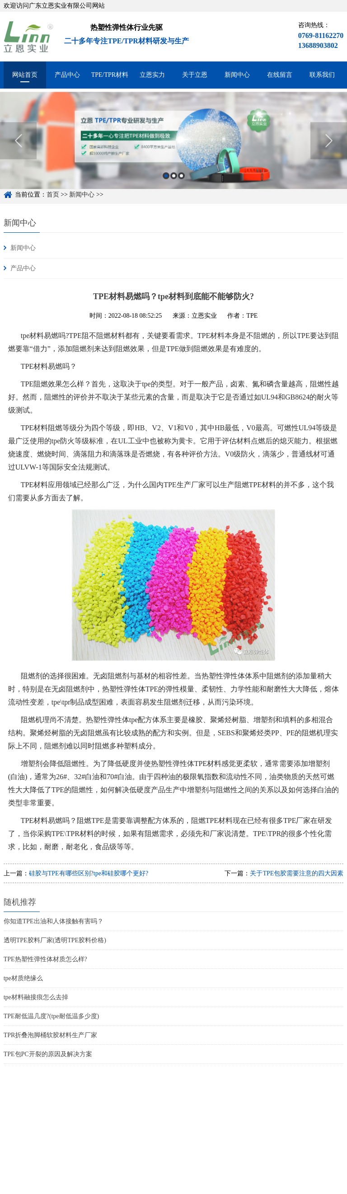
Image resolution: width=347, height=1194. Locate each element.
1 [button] (166, 182)
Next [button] (328, 147)
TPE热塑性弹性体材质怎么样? (45, 959)
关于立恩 (194, 74)
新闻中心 (237, 74)
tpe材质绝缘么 (23, 978)
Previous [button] (18, 147)
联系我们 (322, 74)
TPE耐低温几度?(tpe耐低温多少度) (51, 1016)
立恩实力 (152, 74)
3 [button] (181, 182)
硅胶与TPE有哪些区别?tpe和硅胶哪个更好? (88, 873)
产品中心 (67, 74)
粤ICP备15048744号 (125, 1188)
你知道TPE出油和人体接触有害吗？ (53, 921)
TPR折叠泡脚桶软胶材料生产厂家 (51, 1035)
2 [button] (173, 182)
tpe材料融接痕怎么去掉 (36, 997)
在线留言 (279, 74)
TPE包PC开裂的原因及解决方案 (48, 1054)
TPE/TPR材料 (109, 74)
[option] (173, 147)
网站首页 (25, 74)
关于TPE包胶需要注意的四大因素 (296, 873)
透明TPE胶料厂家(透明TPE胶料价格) (55, 940)
